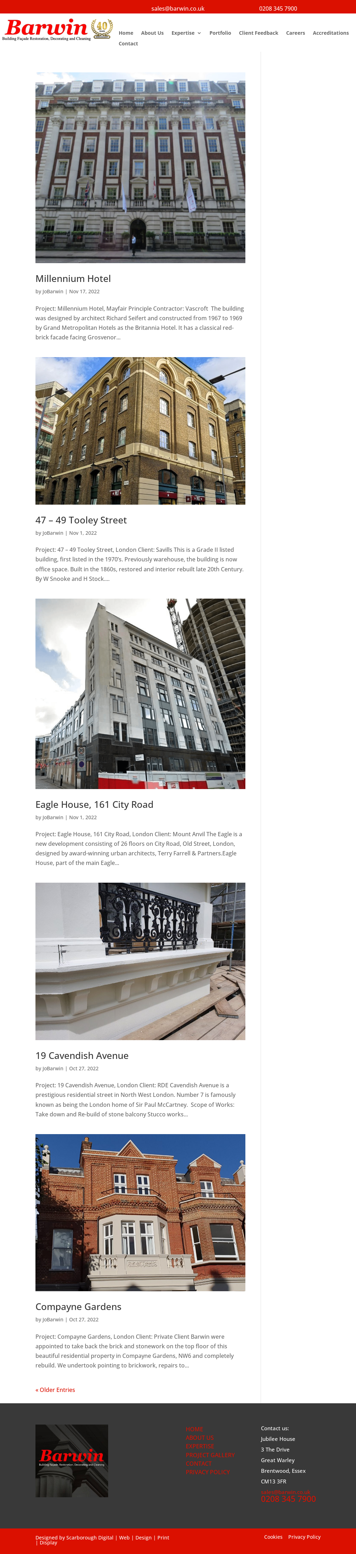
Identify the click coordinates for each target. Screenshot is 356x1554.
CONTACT (199, 1463)
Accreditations (331, 33)
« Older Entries (55, 1390)
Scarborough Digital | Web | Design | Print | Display (102, 1540)
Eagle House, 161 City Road (94, 804)
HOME (194, 1429)
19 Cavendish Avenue (82, 1055)
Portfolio (220, 33)
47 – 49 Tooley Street (81, 520)
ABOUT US (200, 1438)
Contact (128, 44)
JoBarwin (53, 291)
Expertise (183, 33)
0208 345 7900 (278, 8)
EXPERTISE (200, 1446)
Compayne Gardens (78, 1306)
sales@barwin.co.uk (178, 8)
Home (126, 33)
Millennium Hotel (73, 278)
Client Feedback (258, 33)
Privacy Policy (304, 1536)
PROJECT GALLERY (210, 1455)
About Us (152, 33)
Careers (295, 33)
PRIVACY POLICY (208, 1472)
